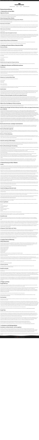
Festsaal (21, 6)
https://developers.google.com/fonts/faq (19, 294)
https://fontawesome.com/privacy (31, 308)
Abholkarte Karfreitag (12, 6)
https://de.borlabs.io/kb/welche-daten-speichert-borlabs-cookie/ (8, 197)
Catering (17, 6)
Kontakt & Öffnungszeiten (26, 6)
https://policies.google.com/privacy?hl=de (5, 295)
